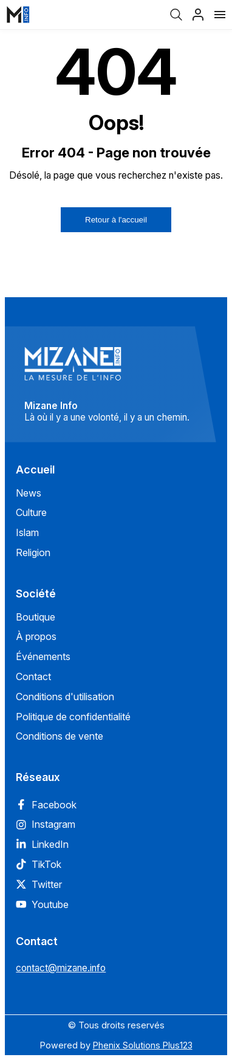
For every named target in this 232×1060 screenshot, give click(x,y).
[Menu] (220, 14)
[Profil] (198, 14)
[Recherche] (176, 14)
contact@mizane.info (61, 968)
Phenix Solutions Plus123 (143, 1045)
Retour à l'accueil (116, 219)
